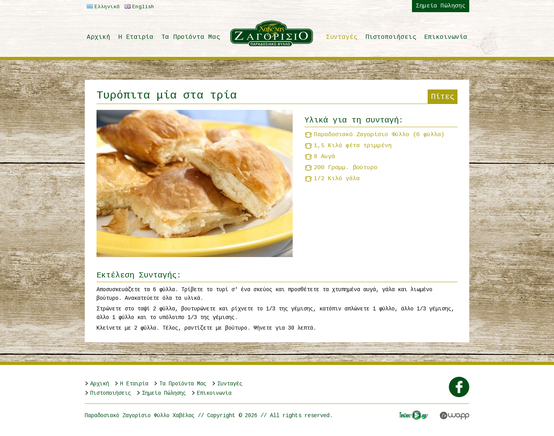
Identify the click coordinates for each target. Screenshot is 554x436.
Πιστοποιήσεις (390, 37)
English (138, 7)
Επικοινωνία (445, 37)
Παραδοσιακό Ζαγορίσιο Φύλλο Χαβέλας (272, 33)
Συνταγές (341, 37)
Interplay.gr (413, 415)
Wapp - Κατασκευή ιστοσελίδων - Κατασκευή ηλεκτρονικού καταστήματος (454, 416)
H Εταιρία (135, 37)
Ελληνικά (102, 7)
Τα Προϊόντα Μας (190, 37)
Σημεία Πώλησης (440, 6)
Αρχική (98, 37)
